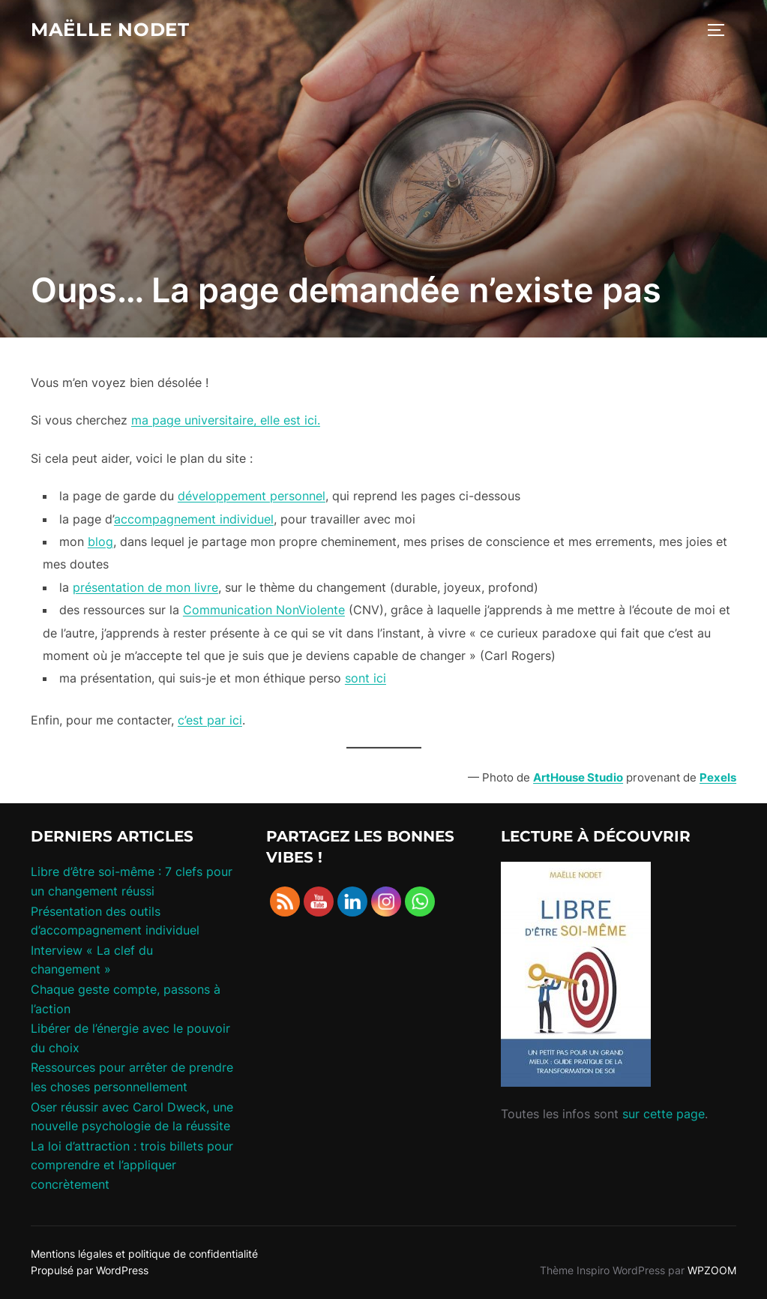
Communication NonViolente (264, 609)
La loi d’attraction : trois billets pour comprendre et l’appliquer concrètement (132, 1165)
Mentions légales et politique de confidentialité (144, 1253)
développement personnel (251, 495)
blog (100, 541)
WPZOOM (712, 1270)
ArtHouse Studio (578, 777)
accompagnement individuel (194, 519)
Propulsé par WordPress (89, 1270)
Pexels (718, 777)
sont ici (365, 678)
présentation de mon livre (145, 587)
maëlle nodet (116, 31)
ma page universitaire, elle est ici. (225, 420)
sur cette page (663, 1113)
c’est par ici (210, 720)
